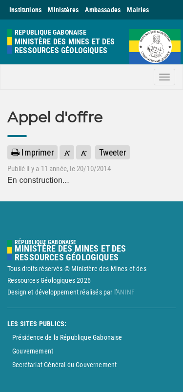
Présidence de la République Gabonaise (67, 337)
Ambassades (103, 10)
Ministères (63, 10)
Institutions (25, 10)
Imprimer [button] (32, 152)
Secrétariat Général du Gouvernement (64, 365)
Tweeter (112, 152)
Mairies (138, 10)
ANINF (125, 292)
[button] (67, 152)
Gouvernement (32, 351)
